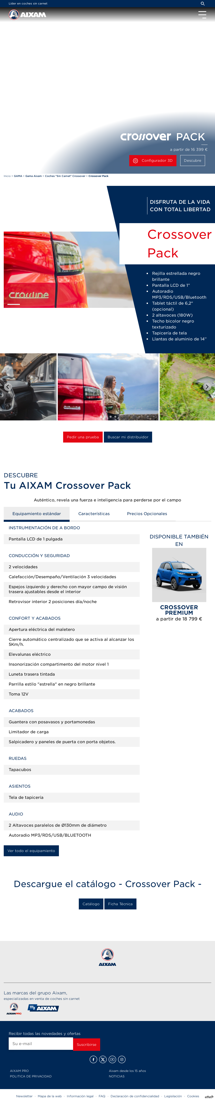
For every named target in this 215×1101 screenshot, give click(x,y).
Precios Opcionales (147, 513)
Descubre (192, 161)
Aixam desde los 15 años (127, 1071)
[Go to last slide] (8, 387)
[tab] (101, 416)
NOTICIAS (117, 1076)
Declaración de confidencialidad (135, 1096)
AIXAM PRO (19, 1071)
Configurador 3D (153, 160)
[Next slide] (207, 387)
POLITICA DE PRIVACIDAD (31, 1076)
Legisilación (173, 1096)
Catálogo (91, 904)
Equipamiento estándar (36, 513)
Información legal (80, 1096)
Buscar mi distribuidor (128, 437)
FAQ (102, 1096)
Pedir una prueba (83, 437)
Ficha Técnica (120, 904)
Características (94, 513)
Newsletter (24, 1096)
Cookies (193, 1096)
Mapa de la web (50, 1096)
